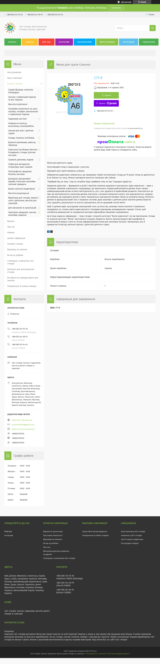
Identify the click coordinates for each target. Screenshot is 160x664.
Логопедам (129, 42)
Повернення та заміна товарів (21, 286)
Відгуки (10, 221)
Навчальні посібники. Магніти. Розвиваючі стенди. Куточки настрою (22, 152)
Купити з (108, 103)
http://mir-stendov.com (22, 420)
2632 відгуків (126, 2)
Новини (10, 232)
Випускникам (107, 42)
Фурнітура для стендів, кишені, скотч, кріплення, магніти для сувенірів (23, 201)
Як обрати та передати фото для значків (22, 279)
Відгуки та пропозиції (53, 531)
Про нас (46, 42)
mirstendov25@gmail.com (23, 425)
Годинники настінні (17, 119)
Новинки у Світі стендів (131, 535)
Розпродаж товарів (129, 543)
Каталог (12, 42)
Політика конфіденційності (118, 654)
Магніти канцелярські (18, 193)
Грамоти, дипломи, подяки (20, 159)
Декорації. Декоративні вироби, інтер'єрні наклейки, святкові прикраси (22, 182)
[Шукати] (153, 28)
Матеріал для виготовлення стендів (20, 270)
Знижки (30, 42)
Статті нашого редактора (132, 539)
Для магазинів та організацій (22, 208)
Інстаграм (8, 535)
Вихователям (84, 42)
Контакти (116, 7)
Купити (108, 95)
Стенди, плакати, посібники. (21, 138)
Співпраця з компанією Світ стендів (20, 262)
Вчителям (64, 42)
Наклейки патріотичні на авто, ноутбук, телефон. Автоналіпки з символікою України (23, 112)
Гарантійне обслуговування (94, 531)
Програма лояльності (53, 535)
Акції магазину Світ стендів (133, 531)
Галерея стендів (15, 244)
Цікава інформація (16, 238)
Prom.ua (93, 651)
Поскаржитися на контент (96, 654)
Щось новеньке (14, 78)
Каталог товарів (15, 83)
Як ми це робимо (15, 255)
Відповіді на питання (17, 249)
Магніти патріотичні (17, 104)
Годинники (149, 42)
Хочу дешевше (14, 72)
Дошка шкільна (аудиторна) (21, 189)
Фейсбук (8, 531)
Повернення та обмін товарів (95, 535)
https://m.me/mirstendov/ (23, 429)
